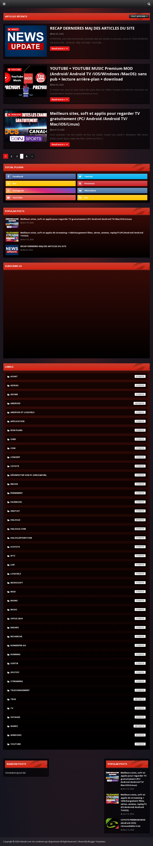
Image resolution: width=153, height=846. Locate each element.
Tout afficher (138, 16)
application (78, 421)
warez (78, 726)
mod (78, 591)
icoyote (78, 546)
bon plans (78, 430)
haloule (78, 519)
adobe (78, 394)
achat (78, 376)
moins (78, 600)
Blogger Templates (96, 841)
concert (78, 457)
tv (78, 708)
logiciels (78, 573)
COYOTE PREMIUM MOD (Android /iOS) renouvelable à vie (133, 822)
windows (78, 735)
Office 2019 (78, 618)
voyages (78, 717)
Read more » (58, 48)
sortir (78, 663)
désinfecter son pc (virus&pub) (78, 475)
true (78, 699)
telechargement (78, 690)
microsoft (78, 582)
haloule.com (78, 528)
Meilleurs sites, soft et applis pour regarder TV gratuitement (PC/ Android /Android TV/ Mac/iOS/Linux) (95, 119)
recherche (78, 636)
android (78, 403)
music (78, 609)
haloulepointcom (78, 537)
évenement (78, 493)
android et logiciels (78, 412)
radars (78, 627)
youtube (78, 744)
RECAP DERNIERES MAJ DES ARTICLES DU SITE (92, 28)
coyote (78, 466)
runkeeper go (78, 645)
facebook (78, 501)
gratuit (78, 510)
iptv (78, 555)
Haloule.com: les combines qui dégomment (39, 841)
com (78, 448)
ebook (78, 484)
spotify (78, 672)
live (78, 564)
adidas (78, 385)
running (78, 654)
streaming (78, 681)
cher (78, 439)
